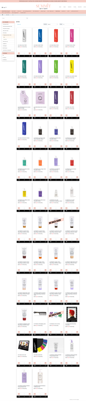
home (60, 6)
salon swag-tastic (15, 12)
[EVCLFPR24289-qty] (56, 146)
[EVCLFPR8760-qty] (24, 146)
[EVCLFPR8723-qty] (24, 363)
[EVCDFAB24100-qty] (40, 394)
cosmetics (63, 11)
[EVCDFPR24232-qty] (71, 208)
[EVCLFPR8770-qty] (56, 84)
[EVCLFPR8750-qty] (24, 53)
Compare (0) (19, 24)
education (80, 6)
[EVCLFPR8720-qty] (71, 332)
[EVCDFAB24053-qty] (71, 270)
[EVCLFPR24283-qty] (40, 177)
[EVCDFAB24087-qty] (71, 239)
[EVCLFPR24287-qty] (24, 177)
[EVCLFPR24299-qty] (71, 146)
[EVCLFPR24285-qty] (24, 208)
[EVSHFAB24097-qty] (56, 363)
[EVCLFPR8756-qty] (40, 53)
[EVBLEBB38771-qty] (24, 115)
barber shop (43, 11)
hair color (13, 11)
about (65, 6)
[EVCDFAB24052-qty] (24, 239)
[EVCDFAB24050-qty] (24, 270)
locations (69, 6)
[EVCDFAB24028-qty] (40, 301)
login (21, 46)
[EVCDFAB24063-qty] (56, 239)
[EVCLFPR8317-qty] (40, 84)
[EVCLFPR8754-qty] (71, 84)
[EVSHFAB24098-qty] (71, 363)
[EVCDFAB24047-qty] (71, 301)
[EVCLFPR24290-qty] (56, 177)
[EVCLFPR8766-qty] (56, 53)
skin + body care (50, 11)
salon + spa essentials (6, 12)
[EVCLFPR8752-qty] (71, 115)
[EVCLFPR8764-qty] (71, 53)
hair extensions (36, 11)
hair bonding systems (27, 11)
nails (68, 11)
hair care (19, 11)
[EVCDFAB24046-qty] (56, 270)
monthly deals (22, 12)
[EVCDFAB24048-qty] (56, 301)
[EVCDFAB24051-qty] (24, 332)
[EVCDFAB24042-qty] (24, 301)
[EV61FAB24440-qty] (40, 332)
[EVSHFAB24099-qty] (24, 394)
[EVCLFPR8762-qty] (56, 115)
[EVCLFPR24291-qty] (40, 146)
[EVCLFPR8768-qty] (24, 84)
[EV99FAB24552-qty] (56, 332)
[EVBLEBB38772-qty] (40, 115)
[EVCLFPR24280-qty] (71, 177)
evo (12, 14)
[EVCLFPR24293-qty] (40, 208)
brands (75, 6)
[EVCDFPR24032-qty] (56, 208)
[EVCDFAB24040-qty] (40, 239)
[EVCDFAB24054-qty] (40, 270)
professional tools (74, 11)
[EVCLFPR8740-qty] (40, 363)
